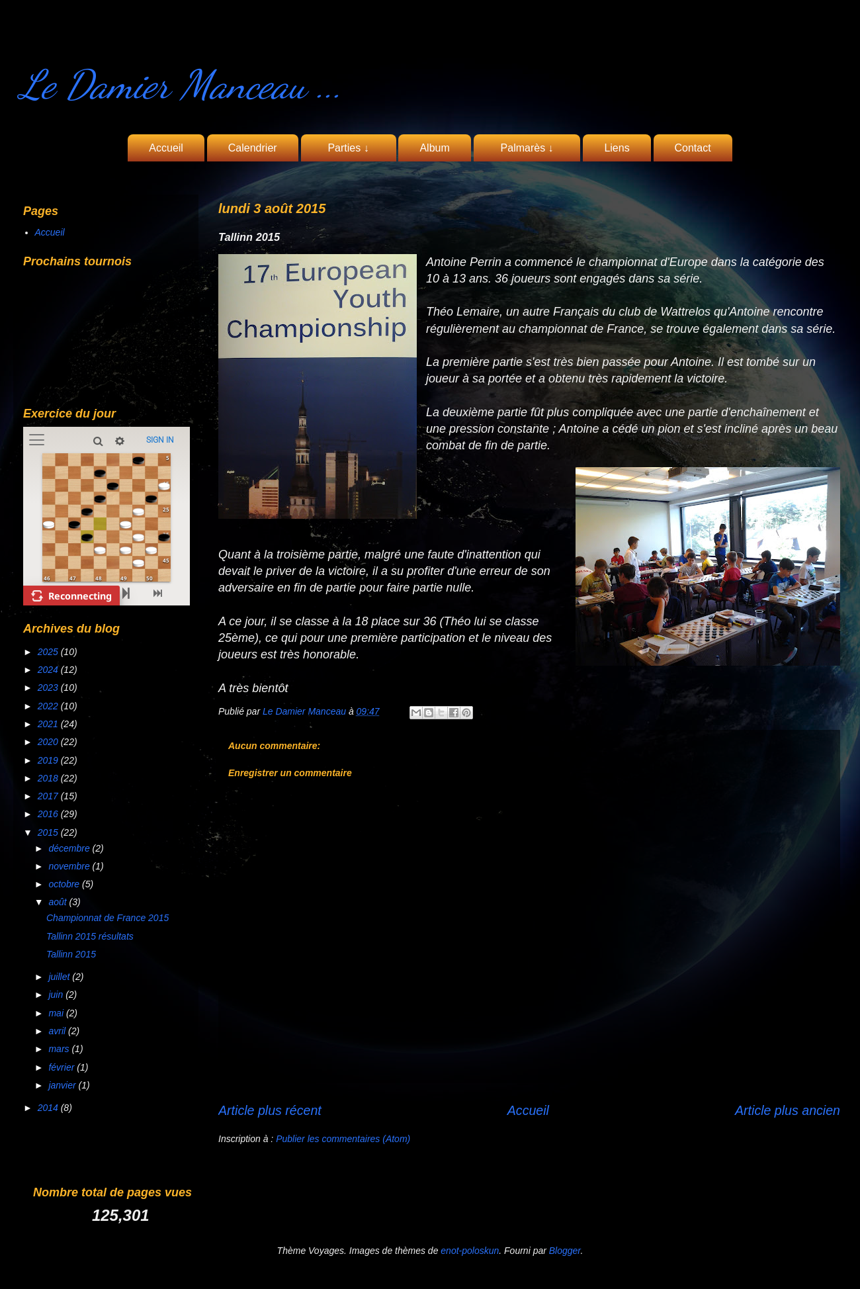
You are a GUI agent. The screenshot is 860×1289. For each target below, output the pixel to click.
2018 (49, 778)
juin (56, 994)
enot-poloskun (470, 1250)
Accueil (166, 148)
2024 (49, 669)
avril (58, 1031)
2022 (49, 706)
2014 (49, 1107)
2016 (49, 814)
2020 (49, 741)
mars (59, 1049)
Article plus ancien (787, 1110)
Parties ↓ (348, 148)
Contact (693, 148)
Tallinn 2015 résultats (90, 936)
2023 (49, 687)
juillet (60, 976)
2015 (49, 832)
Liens (616, 148)
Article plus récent (270, 1110)
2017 (49, 796)
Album (434, 148)
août (58, 902)
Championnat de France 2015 (107, 917)
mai (56, 1013)
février (62, 1067)
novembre (70, 866)
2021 (49, 724)
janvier (63, 1085)
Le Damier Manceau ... (181, 85)
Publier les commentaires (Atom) (343, 1138)
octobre (65, 884)
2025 (49, 651)
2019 (49, 760)
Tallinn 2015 (71, 954)
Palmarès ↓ (527, 148)
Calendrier (252, 148)
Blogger (565, 1250)
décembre (70, 848)
